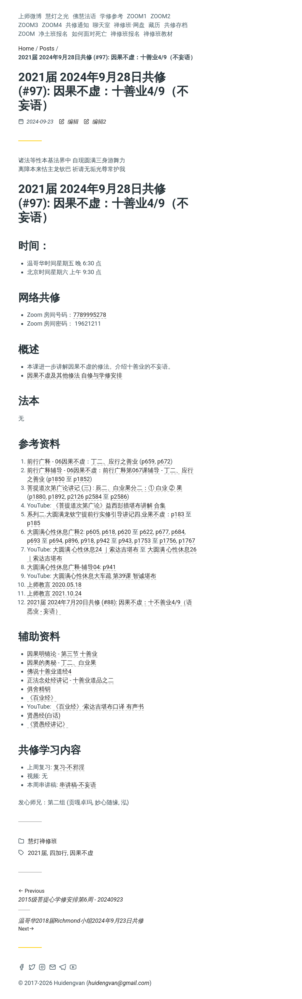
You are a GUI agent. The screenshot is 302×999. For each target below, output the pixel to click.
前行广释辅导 (142, 470)
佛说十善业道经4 (147, 671)
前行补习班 (52, 504)
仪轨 (60, 515)
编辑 (167, 121)
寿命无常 (25, 482)
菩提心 (80, 331)
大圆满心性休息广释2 (153, 531)
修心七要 (61, 356)
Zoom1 (81, 146)
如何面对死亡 (73, 243)
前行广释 (40, 539)
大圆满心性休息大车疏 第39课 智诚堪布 (202, 575)
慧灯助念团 (26, 559)
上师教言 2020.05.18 (152, 584)
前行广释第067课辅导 (229, 470)
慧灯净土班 (78, 391)
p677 (259, 531)
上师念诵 (64, 380)
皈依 (85, 539)
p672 (261, 461)
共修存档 (79, 216)
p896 (169, 540)
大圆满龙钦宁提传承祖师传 (60, 309)
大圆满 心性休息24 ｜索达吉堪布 (193, 549)
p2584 (191, 496)
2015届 (30, 357)
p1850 (154, 479)
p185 (131, 523)
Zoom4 (81, 172)
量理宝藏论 (50, 331)
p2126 (173, 496)
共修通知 (79, 181)
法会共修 (80, 431)
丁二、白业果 (176, 662)
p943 (222, 540)
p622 (243, 531)
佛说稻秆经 (46, 391)
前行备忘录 (54, 452)
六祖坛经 (80, 527)
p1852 (179, 479)
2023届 (55, 527)
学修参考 (79, 137)
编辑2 (193, 121)
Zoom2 (81, 155)
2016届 (75, 467)
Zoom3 (81, 164)
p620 (222, 531)
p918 (184, 540)
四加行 (80, 403)
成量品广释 (38, 466)
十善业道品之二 (191, 680)
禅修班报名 (76, 252)
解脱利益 (65, 539)
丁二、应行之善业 (212, 461)
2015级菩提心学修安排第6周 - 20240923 (205, 895)
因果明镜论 (139, 653)
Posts (144, 48)
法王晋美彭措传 (32, 494)
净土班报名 (76, 234)
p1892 (154, 496)
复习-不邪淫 (166, 767)
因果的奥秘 (139, 662)
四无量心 (80, 441)
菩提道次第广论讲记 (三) (157, 487)
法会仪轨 (80, 482)
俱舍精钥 (136, 688)
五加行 (56, 403)
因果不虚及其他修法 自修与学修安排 (172, 375)
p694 (153, 540)
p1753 (240, 540)
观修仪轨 (32, 441)
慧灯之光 (79, 120)
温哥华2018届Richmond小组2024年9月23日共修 (205, 924)
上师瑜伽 (80, 504)
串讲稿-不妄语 (175, 784)
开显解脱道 (78, 370)
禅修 (86, 549)
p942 (200, 540)
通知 (85, 380)
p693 (131, 540)
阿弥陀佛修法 (49, 343)
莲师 (21, 539)
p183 (275, 514)
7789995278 (187, 314)
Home (124, 48)
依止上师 (24, 504)
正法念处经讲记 (145, 680)
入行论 (83, 319)
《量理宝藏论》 (73, 494)
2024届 (81, 452)
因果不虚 (28, 527)
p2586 (216, 496)
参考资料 (80, 300)
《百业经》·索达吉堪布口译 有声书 (196, 706)
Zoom (83, 225)
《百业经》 (139, 697)
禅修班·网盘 (75, 199)
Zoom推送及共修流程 (41, 431)
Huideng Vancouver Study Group (52, 61)
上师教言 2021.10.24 (152, 593)
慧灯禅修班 (78, 569)
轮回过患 (80, 559)
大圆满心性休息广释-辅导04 (161, 567)
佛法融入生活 (45, 569)
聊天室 (82, 190)
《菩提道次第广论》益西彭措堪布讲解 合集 (207, 505)
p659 (245, 461)
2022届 (80, 515)
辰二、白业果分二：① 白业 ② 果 (236, 487)
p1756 (265, 540)
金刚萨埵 (54, 559)
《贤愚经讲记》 (145, 724)
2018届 (76, 418)
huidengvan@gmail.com (216, 982)
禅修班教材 (76, 260)
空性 (52, 418)
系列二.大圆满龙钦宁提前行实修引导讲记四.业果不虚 (194, 514)
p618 (206, 531)
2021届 (30, 403)
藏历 (85, 208)
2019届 (68, 549)
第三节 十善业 (177, 653)
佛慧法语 (79, 128)
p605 (190, 531)
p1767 (285, 540)
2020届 (53, 482)
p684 (275, 531)
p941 (207, 567)
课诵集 (53, 370)
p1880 (135, 496)
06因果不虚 (168, 461)
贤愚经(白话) (141, 715)
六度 (36, 370)
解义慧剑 (44, 549)
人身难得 (80, 342)
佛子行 (83, 356)
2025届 (56, 441)
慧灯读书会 (58, 319)
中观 (45, 515)
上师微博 (79, 111)
